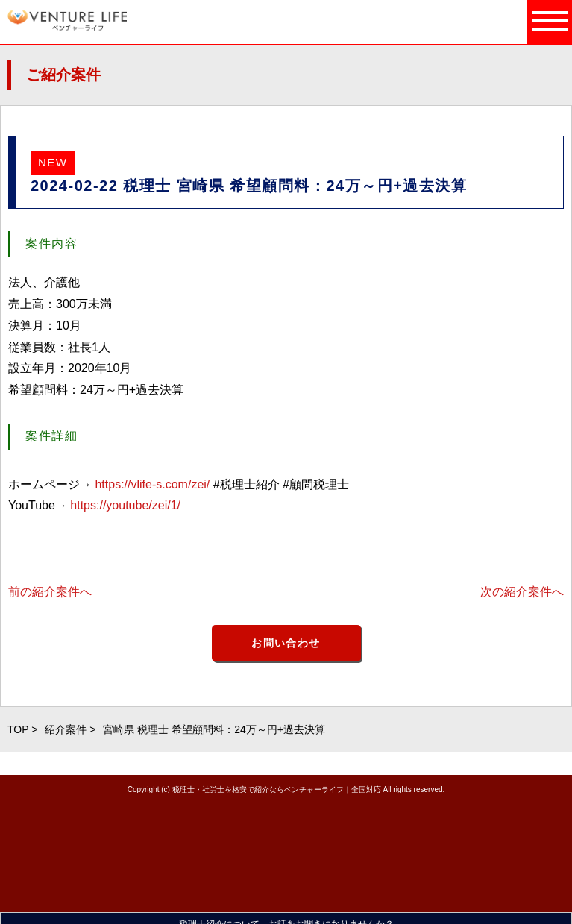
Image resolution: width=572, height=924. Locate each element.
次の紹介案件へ (522, 591)
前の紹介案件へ (50, 591)
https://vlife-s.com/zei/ (152, 484)
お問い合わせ (285, 643)
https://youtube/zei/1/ (125, 505)
